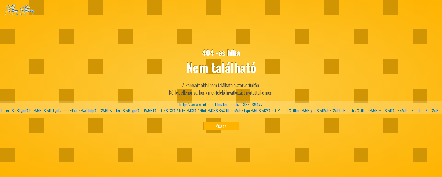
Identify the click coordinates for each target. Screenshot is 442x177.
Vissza (221, 126)
